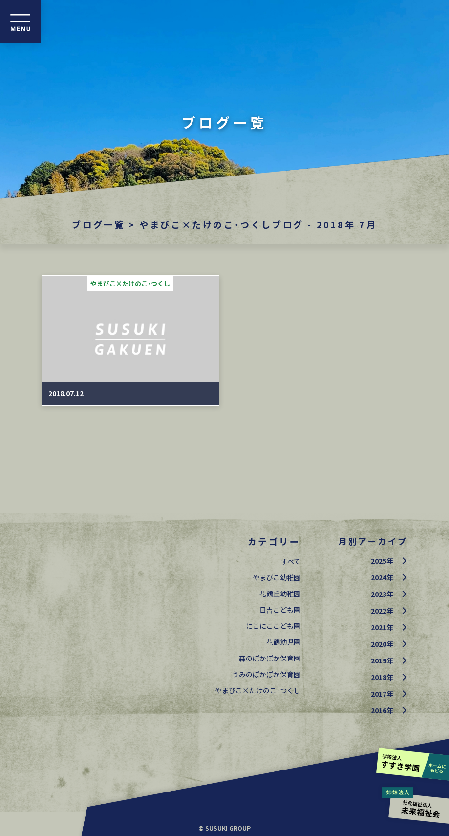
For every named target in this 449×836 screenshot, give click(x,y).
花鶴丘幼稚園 (279, 593)
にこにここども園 (273, 626)
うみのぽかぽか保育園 (266, 674)
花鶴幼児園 (283, 642)
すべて (290, 561)
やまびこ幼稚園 (276, 577)
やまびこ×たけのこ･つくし (257, 690)
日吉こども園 (279, 610)
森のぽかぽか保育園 (269, 658)
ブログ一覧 (98, 224)
